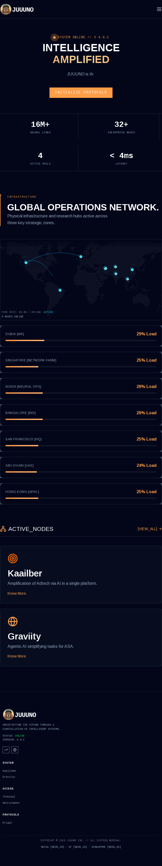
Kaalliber (10, 771)
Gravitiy (9, 777)
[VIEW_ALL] (150, 529)
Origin (7, 822)
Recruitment (11, 803)
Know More (17, 593)
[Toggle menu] (159, 9)
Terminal (9, 796)
